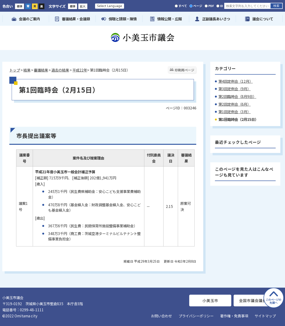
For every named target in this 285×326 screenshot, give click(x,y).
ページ (197, 6)
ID (221, 6)
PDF (211, 6)
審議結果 (41, 69)
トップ (14, 69)
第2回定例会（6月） (234, 104)
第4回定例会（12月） (235, 81)
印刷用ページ (184, 70)
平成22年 (79, 69)
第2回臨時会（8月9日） (237, 96)
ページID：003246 (181, 107)
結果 (26, 69)
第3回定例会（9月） (234, 88)
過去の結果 (60, 69)
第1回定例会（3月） (234, 111)
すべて (182, 6)
